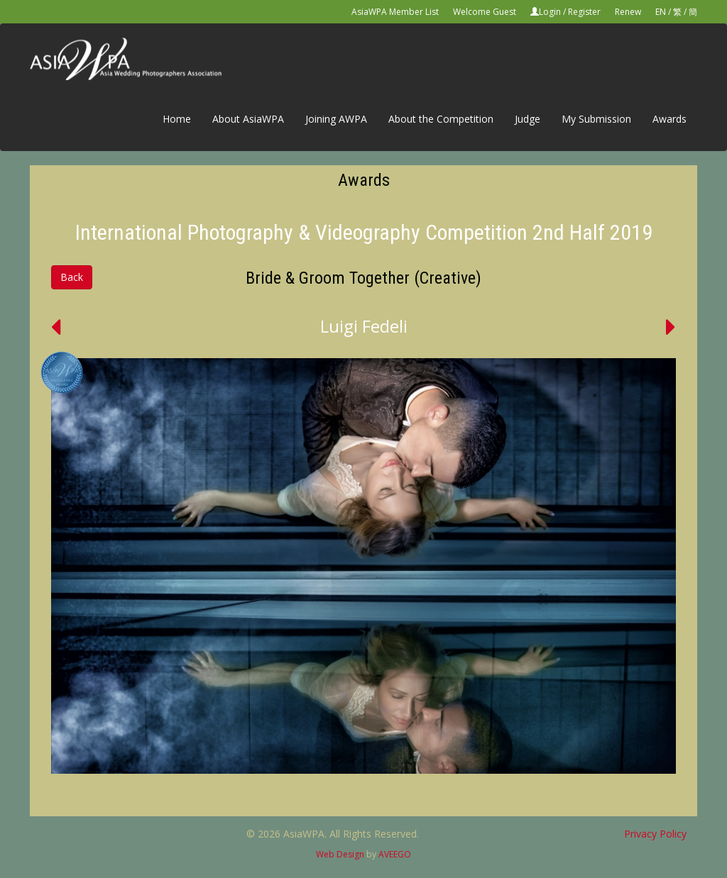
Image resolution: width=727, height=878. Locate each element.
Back (71, 277)
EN (660, 12)
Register (584, 12)
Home (177, 119)
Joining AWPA (336, 119)
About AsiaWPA (248, 119)
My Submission (596, 119)
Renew (628, 12)
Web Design (340, 854)
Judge (527, 119)
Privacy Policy (655, 833)
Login (550, 12)
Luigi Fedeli (364, 326)
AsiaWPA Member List (395, 12)
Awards (669, 119)
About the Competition (440, 119)
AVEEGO (394, 854)
